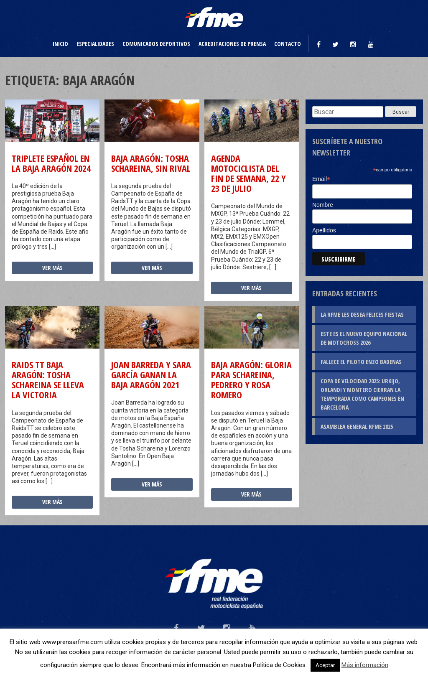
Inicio (60, 44)
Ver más (52, 268)
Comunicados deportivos (156, 44)
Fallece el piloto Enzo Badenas (361, 362)
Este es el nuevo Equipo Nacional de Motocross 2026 (364, 338)
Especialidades (95, 44)
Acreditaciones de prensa (232, 44)
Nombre (322, 204)
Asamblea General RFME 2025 (357, 426)
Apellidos (324, 230)
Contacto (287, 44)
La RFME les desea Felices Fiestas (362, 314)
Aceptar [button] (325, 665)
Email (321, 179)
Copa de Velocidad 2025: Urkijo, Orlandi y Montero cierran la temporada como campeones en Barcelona (362, 394)
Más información (364, 665)
